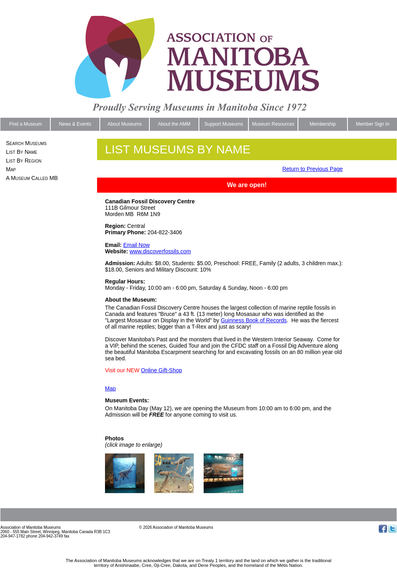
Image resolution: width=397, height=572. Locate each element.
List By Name (21, 152)
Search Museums (26, 143)
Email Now (136, 245)
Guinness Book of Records (254, 320)
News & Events (75, 124)
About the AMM (174, 124)
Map (11, 169)
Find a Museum (25, 124)
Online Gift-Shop (161, 370)
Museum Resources (273, 124)
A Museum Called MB (32, 178)
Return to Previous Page (312, 169)
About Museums (124, 124)
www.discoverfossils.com (160, 251)
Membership (322, 124)
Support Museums (223, 124)
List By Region (23, 160)
